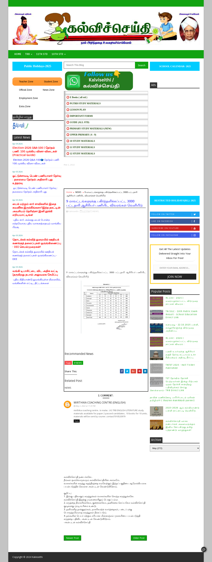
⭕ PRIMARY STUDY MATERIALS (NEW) (88, 128)
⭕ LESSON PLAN (76, 110)
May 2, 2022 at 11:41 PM (85, 406)
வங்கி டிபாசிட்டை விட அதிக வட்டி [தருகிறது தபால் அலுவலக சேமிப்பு (35, 272)
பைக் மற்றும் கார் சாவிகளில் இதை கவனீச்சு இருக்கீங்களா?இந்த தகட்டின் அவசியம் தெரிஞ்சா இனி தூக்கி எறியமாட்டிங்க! (36, 209)
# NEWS (78, 362)
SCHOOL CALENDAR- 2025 (175, 66)
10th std (57, 54)
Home (17, 54)
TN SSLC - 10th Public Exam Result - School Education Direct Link (181, 314)
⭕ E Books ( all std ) (76, 97)
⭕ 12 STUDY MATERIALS (80, 153)
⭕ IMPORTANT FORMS (79, 116)
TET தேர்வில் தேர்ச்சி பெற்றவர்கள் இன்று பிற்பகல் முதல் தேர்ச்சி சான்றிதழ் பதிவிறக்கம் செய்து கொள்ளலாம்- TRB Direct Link (174, 384)
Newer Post (72, 538)
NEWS (78, 192)
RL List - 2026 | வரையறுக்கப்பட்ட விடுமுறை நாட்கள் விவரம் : (182, 341)
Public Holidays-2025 (37, 66)
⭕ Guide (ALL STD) (77, 122)
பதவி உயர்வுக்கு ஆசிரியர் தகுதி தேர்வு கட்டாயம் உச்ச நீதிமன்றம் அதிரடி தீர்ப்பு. (181, 354)
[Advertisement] (106, 177)
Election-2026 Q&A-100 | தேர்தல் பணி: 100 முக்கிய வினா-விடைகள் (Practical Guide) (34, 151)
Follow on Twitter (175, 214)
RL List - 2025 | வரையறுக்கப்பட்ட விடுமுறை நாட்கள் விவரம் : (182, 301)
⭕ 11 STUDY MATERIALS (80, 147)
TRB (27, 54)
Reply (77, 421)
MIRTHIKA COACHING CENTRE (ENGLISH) (100, 402)
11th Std (42, 54)
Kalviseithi (37, 557)
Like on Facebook (175, 221)
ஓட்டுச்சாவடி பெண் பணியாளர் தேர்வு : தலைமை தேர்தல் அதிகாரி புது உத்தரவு (36, 179)
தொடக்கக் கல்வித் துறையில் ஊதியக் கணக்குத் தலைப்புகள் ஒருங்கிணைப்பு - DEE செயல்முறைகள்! (36, 243)
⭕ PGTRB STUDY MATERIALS (83, 103)
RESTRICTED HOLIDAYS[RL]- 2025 (175, 200)
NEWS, (96, 211)
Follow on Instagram (175, 235)
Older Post (139, 538)
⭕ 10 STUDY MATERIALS (80, 141)
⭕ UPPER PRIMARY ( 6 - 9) (81, 135)
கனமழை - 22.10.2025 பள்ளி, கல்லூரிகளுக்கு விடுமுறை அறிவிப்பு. (182, 327)
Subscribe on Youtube (175, 228)
